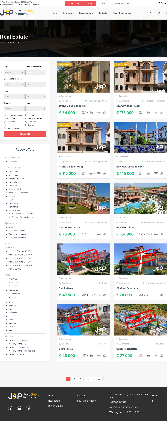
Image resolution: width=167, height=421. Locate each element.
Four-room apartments (17, 238)
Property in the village (17, 340)
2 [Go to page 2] (74, 379)
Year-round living (13, 128)
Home (54, 13)
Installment (32, 122)
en (159, 13)
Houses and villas (15, 189)
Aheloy (11, 320)
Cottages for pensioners (22, 217)
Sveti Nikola (66, 348)
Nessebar (12, 302)
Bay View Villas (125, 227)
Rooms (7, 103)
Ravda (11, 309)
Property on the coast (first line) (22, 351)
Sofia (10, 327)
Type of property (33, 67)
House (14, 286)
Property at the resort (17, 354)
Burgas (11, 330)
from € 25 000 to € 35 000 (20, 258)
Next (89, 379)
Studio (11, 227)
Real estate (68, 13)
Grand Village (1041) (128, 106)
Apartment (12, 186)
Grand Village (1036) (71, 166)
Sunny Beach (14, 290)
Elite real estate (15, 182)
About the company (122, 13)
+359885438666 (7, 4)
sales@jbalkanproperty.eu (29, 4)
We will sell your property (80, 3)
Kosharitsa (12, 313)
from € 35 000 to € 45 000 (20, 262)
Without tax (11, 118)
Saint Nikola (66, 288)
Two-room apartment (97, 101)
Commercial (13, 207)
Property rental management (115, 3)
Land (10, 200)
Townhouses (13, 203)
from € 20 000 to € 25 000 (20, 255)
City (5, 67)
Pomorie (12, 305)
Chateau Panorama (127, 288)
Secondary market (35, 118)
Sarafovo (12, 323)
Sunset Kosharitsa (69, 227)
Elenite (11, 316)
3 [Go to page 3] (80, 379)
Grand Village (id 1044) (72, 106)
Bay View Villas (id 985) (130, 166)
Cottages (12, 196)
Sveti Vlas (12, 279)
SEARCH (25, 134)
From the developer (14, 115)
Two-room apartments (17, 231)
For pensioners (14, 210)
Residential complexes (18, 193)
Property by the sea (17, 344)
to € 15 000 (13, 248)
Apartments (11, 122)
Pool (8, 125)
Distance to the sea (13, 79)
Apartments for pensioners (23, 213)
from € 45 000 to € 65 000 (20, 265)
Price (6, 91)
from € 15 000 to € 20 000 (19, 251)
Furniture (31, 115)
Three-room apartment (153, 222)
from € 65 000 (14, 269)
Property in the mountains (19, 347)
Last (98, 379)
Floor (27, 103)
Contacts (102, 13)
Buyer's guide (86, 13)
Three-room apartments (18, 234)
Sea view (31, 125)
